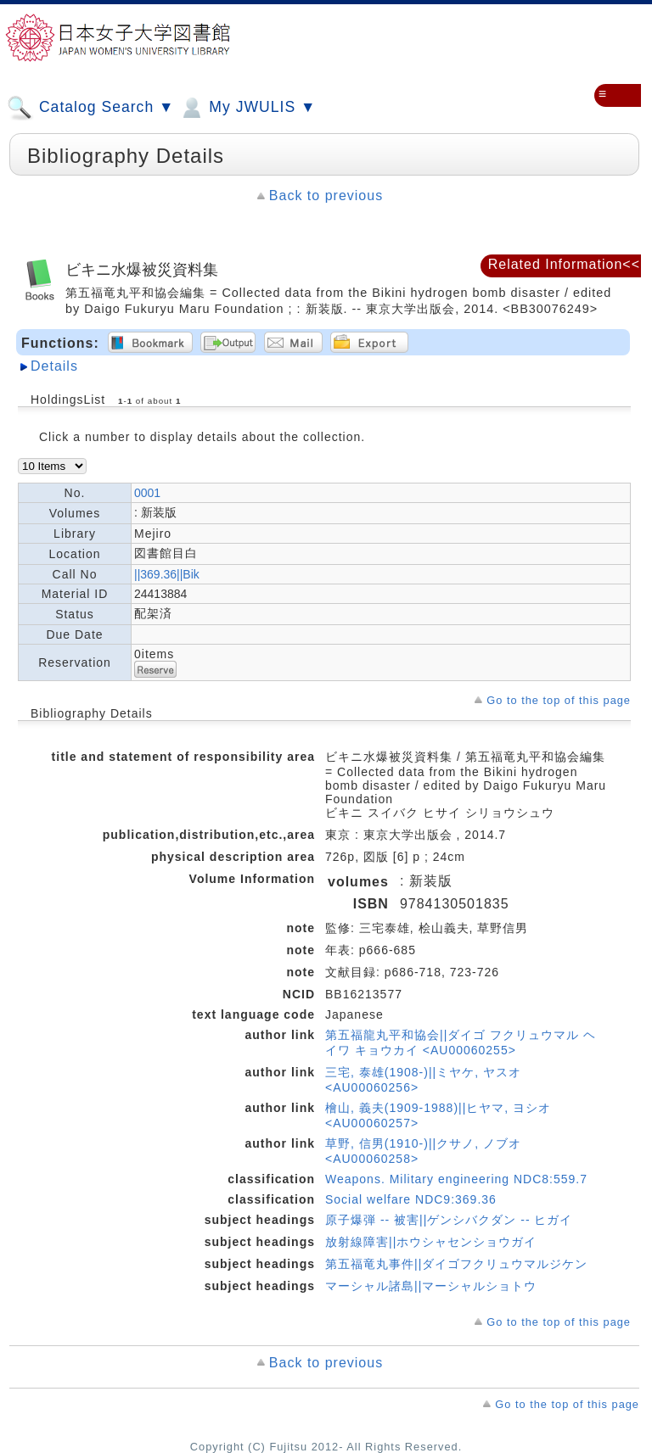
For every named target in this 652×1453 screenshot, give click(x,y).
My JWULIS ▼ (247, 107)
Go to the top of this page (558, 700)
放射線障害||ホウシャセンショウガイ (431, 1242)
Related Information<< (564, 264)
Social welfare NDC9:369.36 (411, 1199)
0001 (147, 493)
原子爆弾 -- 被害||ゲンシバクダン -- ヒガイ (448, 1220)
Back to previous (326, 195)
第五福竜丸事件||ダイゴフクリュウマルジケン (456, 1264)
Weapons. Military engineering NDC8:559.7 (456, 1179)
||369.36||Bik (167, 574)
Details (54, 366)
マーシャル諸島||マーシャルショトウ (431, 1286)
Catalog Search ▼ (90, 107)
